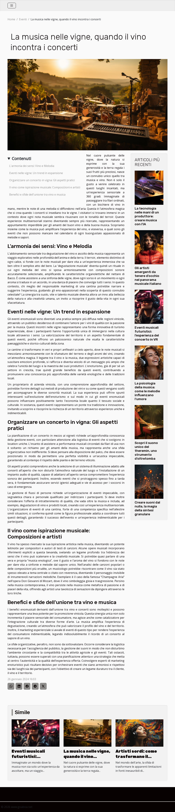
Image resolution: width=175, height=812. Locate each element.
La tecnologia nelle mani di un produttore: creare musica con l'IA (147, 216)
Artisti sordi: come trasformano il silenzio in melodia (136, 756)
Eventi (23, 19)
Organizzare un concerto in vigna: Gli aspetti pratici (42, 180)
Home (11, 19)
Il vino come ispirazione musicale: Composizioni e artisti (44, 187)
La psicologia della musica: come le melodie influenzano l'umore (147, 391)
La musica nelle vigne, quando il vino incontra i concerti (87, 756)
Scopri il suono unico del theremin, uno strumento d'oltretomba (146, 451)
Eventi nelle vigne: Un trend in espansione (36, 173)
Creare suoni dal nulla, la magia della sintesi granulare (147, 508)
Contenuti (21, 158)
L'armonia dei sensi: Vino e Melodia (31, 166)
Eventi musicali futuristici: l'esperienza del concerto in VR (147, 333)
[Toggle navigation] (12, 5)
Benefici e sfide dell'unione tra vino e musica (37, 194)
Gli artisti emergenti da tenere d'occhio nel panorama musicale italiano (148, 276)
